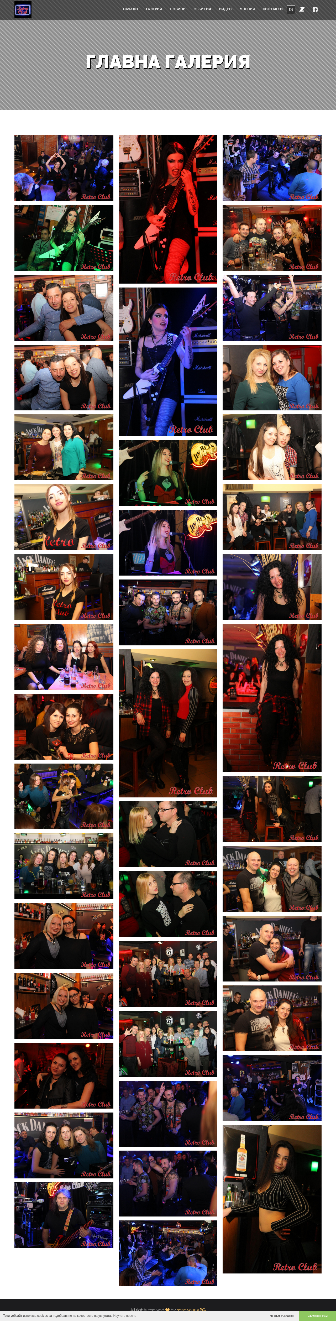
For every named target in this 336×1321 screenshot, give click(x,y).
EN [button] (290, 10)
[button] (302, 9)
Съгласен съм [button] (318, 1315)
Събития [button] (202, 9)
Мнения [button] (247, 9)
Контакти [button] (273, 9)
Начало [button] (130, 9)
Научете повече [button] (124, 1316)
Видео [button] (225, 9)
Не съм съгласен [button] (282, 1315)
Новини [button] (178, 9)
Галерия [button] (154, 9)
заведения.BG (191, 1309)
